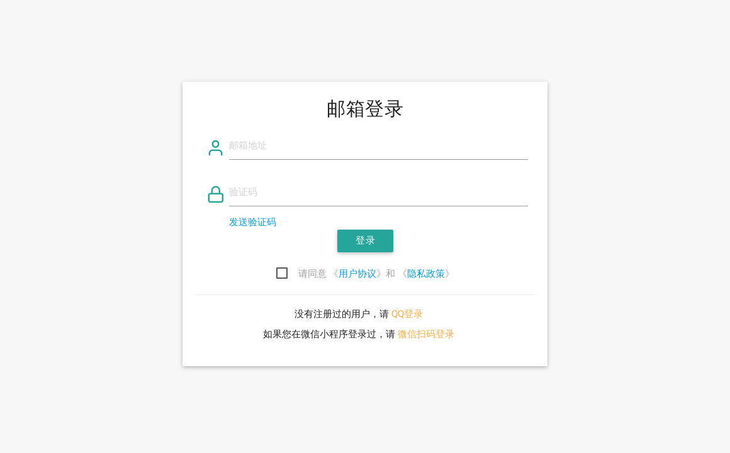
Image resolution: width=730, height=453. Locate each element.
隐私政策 (426, 274)
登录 (365, 240)
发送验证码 (252, 222)
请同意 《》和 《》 (376, 274)
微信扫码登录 (426, 334)
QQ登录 (407, 314)
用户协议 (357, 274)
